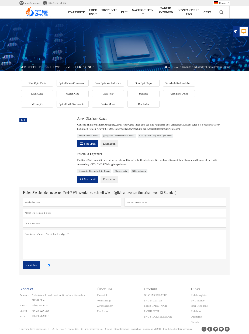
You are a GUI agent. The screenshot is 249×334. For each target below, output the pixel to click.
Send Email (88, 143)
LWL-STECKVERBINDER (158, 316)
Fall (124, 12)
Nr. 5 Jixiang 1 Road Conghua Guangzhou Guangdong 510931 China (58, 298)
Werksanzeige (104, 300)
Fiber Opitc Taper (199, 306)
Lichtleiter (196, 311)
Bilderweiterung (139, 171)
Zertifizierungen (105, 306)
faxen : (22, 316)
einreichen (31, 265)
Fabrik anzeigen (165, 12)
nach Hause (173, 67)
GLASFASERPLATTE (155, 295)
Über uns (93, 12)
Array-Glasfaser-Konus (88, 135)
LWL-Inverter (198, 300)
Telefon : (23, 310)
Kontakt (26, 289)
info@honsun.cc (33, 3)
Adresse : (24, 295)
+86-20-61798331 (40, 316)
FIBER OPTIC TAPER (155, 306)
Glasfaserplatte (121, 171)
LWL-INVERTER (153, 300)
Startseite (76, 12)
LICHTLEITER (152, 311)
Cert (207, 12)
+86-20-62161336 (57, 3)
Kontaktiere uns (188, 12)
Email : (23, 305)
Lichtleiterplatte (198, 295)
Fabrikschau (103, 311)
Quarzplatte (196, 316)
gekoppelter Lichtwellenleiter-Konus (118, 135)
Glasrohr (195, 322)
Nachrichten (142, 12)
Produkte (109, 12)
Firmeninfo (102, 295)
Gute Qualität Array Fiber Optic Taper (155, 135)
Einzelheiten (109, 143)
